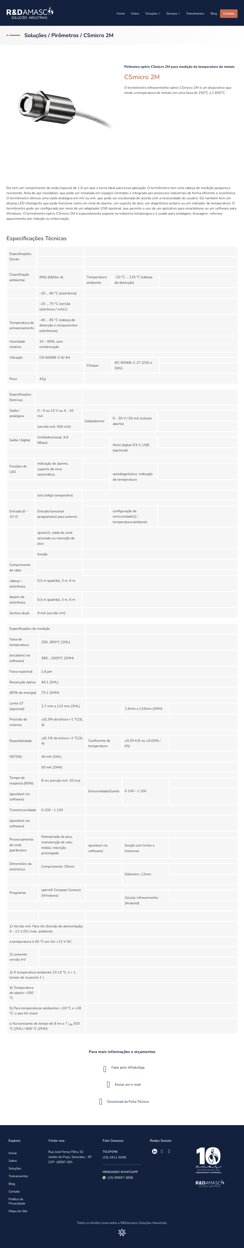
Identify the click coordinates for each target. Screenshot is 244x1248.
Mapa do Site (18, 1211)
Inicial (13, 1153)
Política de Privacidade (17, 1201)
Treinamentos (195, 14)
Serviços (173, 13)
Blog (214, 14)
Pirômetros (65, 35)
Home (121, 14)
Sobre (135, 14)
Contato (228, 14)
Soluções (152, 13)
